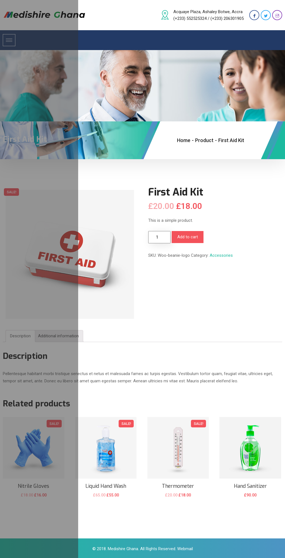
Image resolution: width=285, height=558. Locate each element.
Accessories (221, 255)
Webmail (185, 548)
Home (183, 140)
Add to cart (187, 236)
